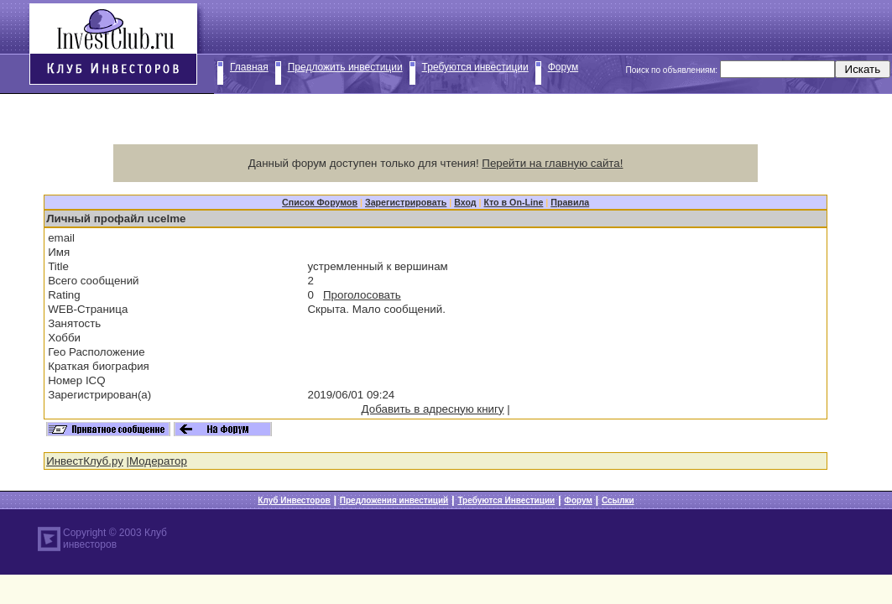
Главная (249, 67)
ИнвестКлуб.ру (84, 461)
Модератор (158, 461)
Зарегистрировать (405, 202)
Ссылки (618, 500)
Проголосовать (362, 295)
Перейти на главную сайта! (552, 163)
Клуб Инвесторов (294, 500)
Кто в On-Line (514, 202)
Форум (563, 67)
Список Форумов (319, 202)
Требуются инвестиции (475, 67)
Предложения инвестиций (394, 500)
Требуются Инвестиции (506, 500)
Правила (569, 202)
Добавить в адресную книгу (433, 409)
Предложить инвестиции (345, 67)
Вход (465, 202)
